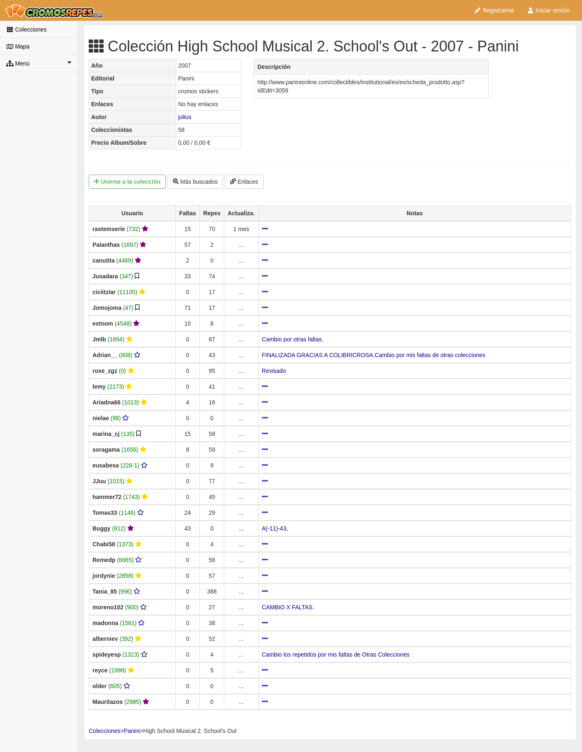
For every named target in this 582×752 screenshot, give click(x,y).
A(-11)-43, (275, 528)
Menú (38, 63)
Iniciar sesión (548, 10)
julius (185, 117)
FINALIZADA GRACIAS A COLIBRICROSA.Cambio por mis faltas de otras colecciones (373, 355)
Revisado (274, 370)
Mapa (17, 46)
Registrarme (494, 10)
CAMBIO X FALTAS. (288, 607)
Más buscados (195, 181)
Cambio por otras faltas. (293, 339)
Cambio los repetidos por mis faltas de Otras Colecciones (336, 654)
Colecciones (26, 29)
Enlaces (244, 181)
